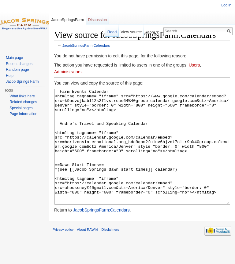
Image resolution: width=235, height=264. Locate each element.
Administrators (67, 71)
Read (112, 32)
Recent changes (19, 64)
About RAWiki (87, 252)
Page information (23, 114)
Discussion (97, 19)
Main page (14, 58)
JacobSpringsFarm (67, 19)
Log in (226, 5)
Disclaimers (110, 252)
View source (131, 32)
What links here (22, 96)
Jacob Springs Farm (22, 81)
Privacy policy (63, 252)
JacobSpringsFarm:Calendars (86, 45)
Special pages (20, 108)
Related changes (23, 102)
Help (9, 76)
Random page (17, 69)
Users (194, 65)
